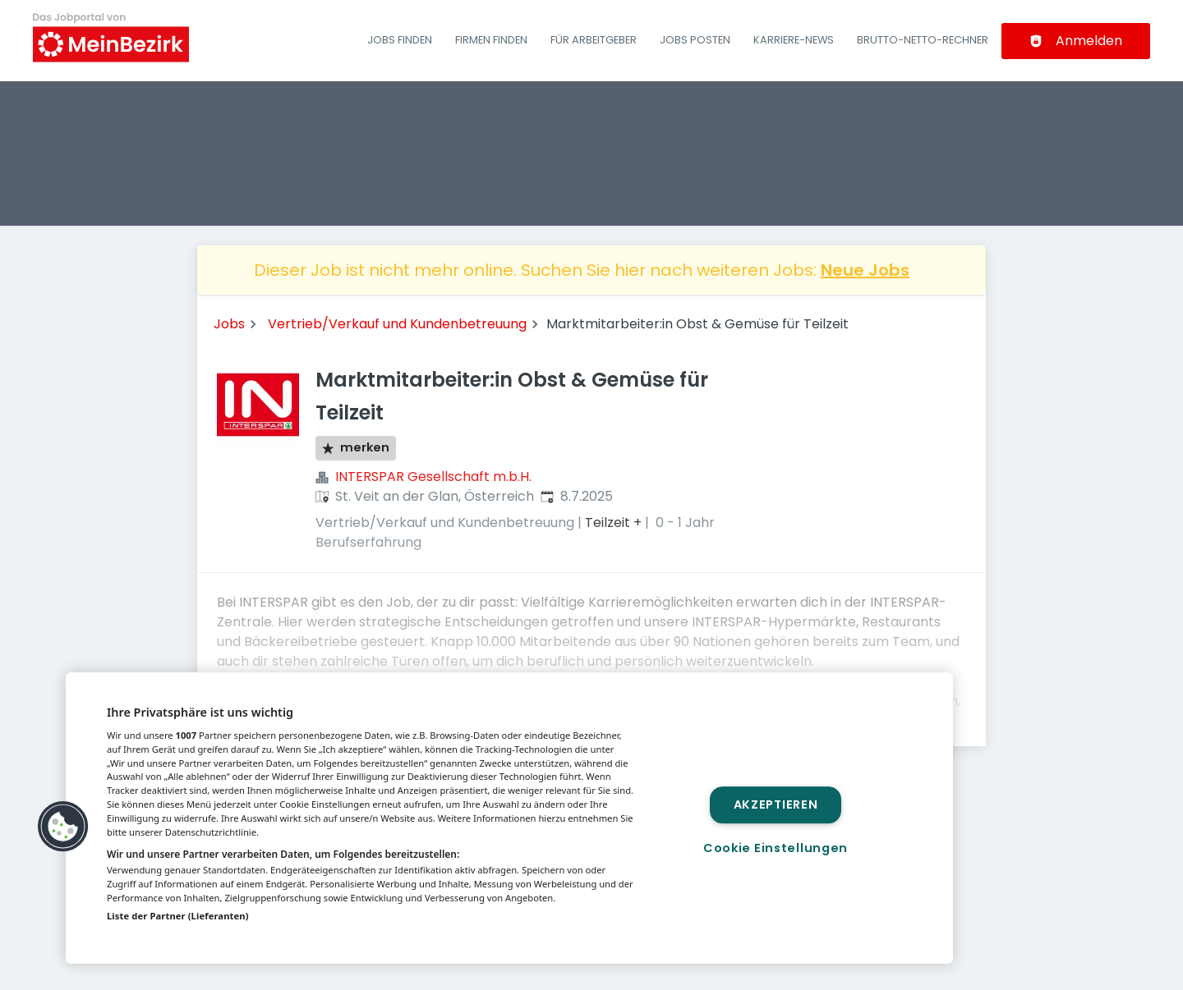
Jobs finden (399, 40)
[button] (63, 826)
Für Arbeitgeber (593, 40)
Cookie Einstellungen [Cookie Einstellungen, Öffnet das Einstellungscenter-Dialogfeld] (775, 848)
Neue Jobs (865, 270)
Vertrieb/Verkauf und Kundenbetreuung (397, 323)
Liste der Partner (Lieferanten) (178, 916)
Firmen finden (491, 40)
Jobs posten (695, 40)
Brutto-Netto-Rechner (922, 40)
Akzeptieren (776, 804)
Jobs (229, 323)
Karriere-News (793, 40)
